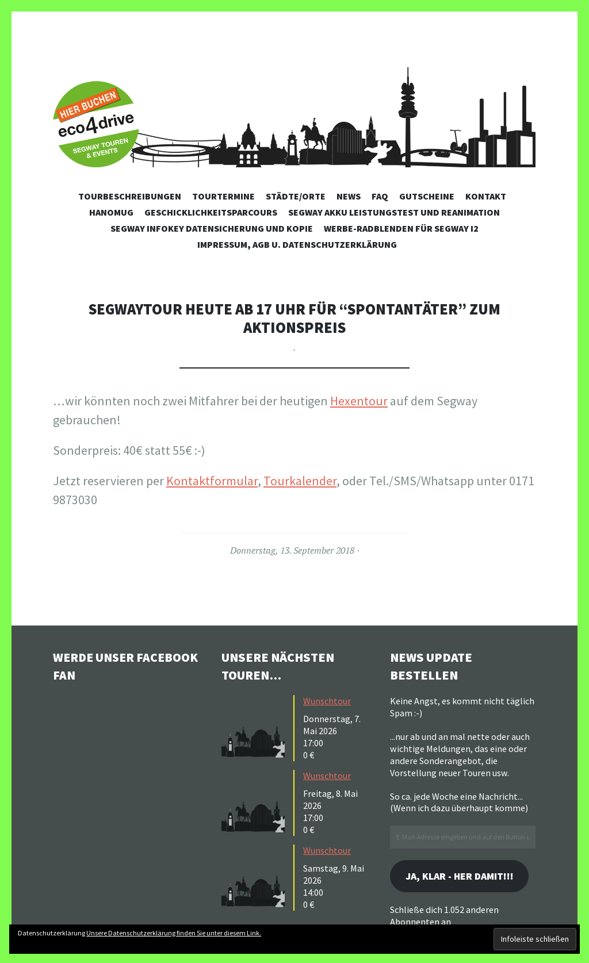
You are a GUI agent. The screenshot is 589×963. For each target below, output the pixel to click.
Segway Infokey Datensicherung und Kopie (211, 228)
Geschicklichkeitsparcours (210, 212)
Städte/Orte (296, 196)
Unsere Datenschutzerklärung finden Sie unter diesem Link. (173, 933)
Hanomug (111, 212)
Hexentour (359, 401)
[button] (255, 726)
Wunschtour (327, 701)
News (348, 196)
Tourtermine (223, 196)
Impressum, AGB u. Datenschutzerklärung (297, 244)
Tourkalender (299, 481)
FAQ (380, 196)
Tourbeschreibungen (129, 196)
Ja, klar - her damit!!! (461, 876)
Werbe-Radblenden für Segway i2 (401, 228)
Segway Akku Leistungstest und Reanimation (394, 212)
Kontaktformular (212, 481)
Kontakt (485, 196)
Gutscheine (426, 196)
